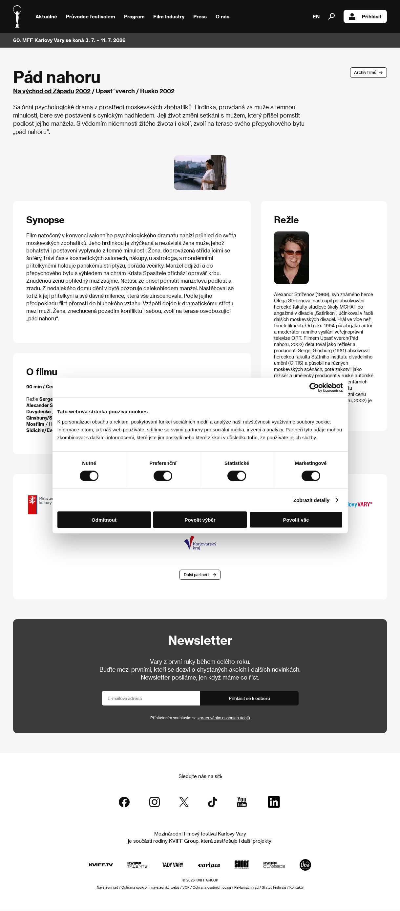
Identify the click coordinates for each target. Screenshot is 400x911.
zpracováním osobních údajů (224, 718)
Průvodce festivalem (90, 16)
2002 (83, 90)
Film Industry (168, 16)
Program (134, 16)
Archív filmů (365, 72)
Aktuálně (46, 16)
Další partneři (196, 575)
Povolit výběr (199, 520)
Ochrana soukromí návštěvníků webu (150, 888)
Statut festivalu (274, 888)
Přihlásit (365, 16)
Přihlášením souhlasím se (200, 718)
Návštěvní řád (107, 888)
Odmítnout (104, 520)
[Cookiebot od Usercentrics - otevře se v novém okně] (314, 387)
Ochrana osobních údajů (212, 888)
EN (316, 16)
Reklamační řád (246, 888)
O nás (222, 16)
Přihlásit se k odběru (249, 698)
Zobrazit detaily (311, 500)
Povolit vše (296, 520)
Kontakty (296, 888)
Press (200, 16)
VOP (185, 888)
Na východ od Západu (43, 90)
